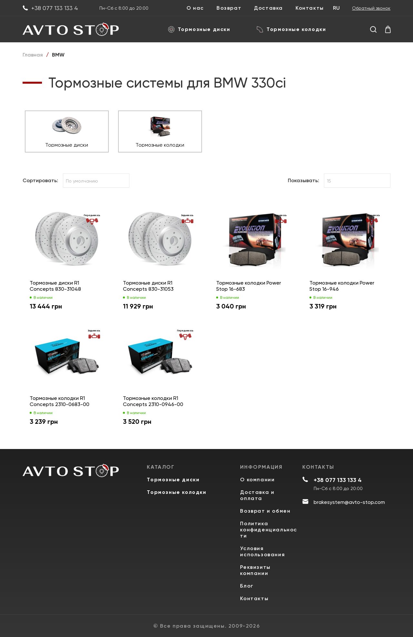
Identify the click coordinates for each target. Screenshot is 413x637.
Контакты (310, 8)
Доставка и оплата (257, 495)
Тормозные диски (199, 29)
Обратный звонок (371, 8)
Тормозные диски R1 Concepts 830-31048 (55, 286)
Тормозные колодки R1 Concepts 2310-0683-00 (59, 401)
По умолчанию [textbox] (82, 180)
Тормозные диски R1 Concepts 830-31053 (148, 286)
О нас (195, 8)
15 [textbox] (329, 180)
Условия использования (262, 551)
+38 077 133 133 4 (50, 8)
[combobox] (96, 180)
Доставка (268, 8)
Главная (33, 55)
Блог (246, 586)
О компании (257, 479)
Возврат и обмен (265, 511)
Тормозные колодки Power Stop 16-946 (341, 286)
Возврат (229, 8)
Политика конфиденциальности (268, 529)
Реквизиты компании (255, 570)
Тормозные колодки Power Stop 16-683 (248, 286)
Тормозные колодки (291, 29)
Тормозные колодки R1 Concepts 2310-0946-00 (153, 401)
